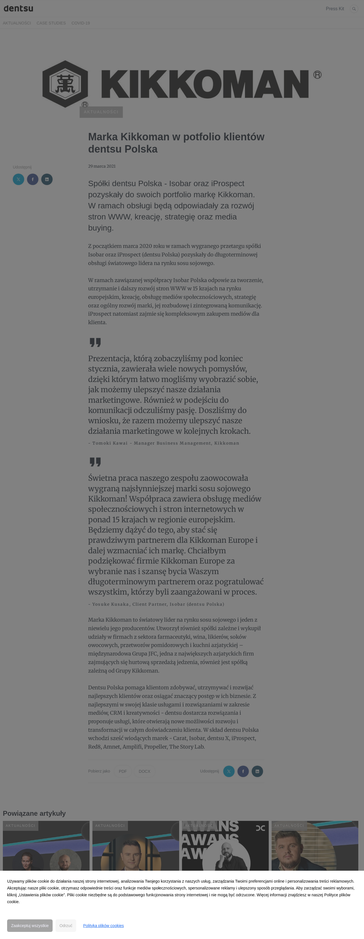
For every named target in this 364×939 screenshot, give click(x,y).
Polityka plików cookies (103, 925)
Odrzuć (65, 925)
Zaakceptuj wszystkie (30, 925)
